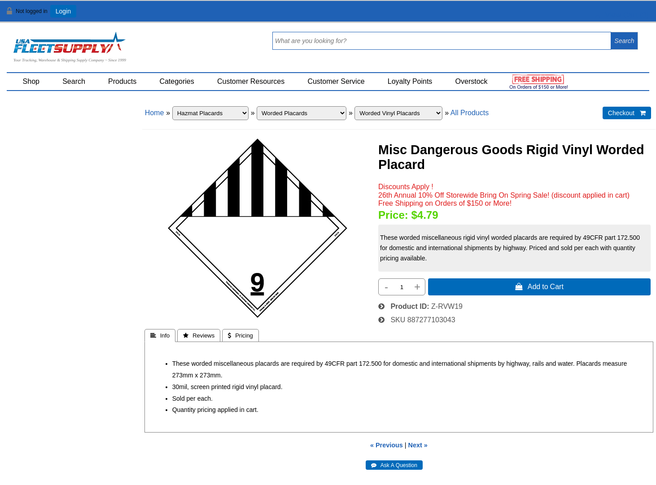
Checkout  (627, 113)
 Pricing (240, 335)
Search (73, 81)
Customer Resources (250, 81)
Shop (31, 81)
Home (154, 113)
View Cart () (621, 15)
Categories (176, 81)
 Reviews (198, 335)
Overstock (471, 81)
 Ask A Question (394, 465)
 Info (160, 335)
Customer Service (335, 81)
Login (63, 11)
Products (122, 81)
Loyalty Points (410, 81)
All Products (469, 113)
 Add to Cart (539, 286)
